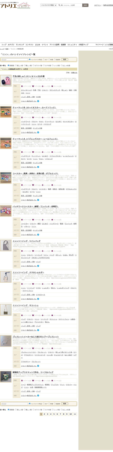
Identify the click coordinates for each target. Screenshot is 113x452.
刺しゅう (65, 90)
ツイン (46, 255)
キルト (41, 121)
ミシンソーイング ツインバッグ (26, 241)
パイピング (47, 124)
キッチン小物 (37, 128)
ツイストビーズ (40, 355)
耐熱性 (47, 384)
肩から (53, 288)
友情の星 (62, 189)
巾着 (34, 90)
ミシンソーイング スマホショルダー (28, 272)
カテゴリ (11, 44)
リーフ (23, 384)
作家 (51, 59)
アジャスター (39, 322)
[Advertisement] (56, 26)
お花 (31, 387)
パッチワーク (25, 121)
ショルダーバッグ (63, 288)
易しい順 (20, 65)
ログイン (97, 5)
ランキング (20, 44)
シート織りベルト (27, 322)
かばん (65, 255)
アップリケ (55, 384)
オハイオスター (68, 121)
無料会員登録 (108, 5)
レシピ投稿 (109, 44)
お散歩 (73, 319)
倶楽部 (63, 44)
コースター (43, 189)
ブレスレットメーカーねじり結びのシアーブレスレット (36, 337)
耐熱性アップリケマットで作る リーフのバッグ (33, 372)
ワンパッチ (68, 224)
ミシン (28, 93)
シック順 (57, 65)
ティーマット (49, 121)
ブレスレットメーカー (28, 352)
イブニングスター (56, 156)
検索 (7, 49)
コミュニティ (72, 44)
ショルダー (46, 288)
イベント (45, 44)
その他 (38, 97)
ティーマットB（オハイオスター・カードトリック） (34, 108)
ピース (40, 124)
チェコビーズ (58, 355)
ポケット (59, 255)
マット (62, 384)
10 (71, 414)
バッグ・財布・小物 (28, 97)
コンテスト (29, 44)
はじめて (59, 121)
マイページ (99, 44)
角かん (47, 322)
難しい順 (29, 65)
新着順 (12, 65)
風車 (49, 189)
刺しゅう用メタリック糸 (64, 352)
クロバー (45, 90)
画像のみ (74, 72)
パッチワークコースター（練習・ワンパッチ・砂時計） (36, 206)
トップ (3, 44)
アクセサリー (28, 355)
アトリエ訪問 (54, 44)
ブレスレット (42, 352)
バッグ (52, 255)
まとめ (37, 44)
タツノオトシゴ (26, 90)
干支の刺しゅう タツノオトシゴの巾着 (29, 76)
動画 (61, 224)
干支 (39, 90)
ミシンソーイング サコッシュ (26, 305)
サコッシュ (53, 319)
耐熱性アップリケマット (35, 384)
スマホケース (40, 295)
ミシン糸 (50, 355)
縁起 (70, 90)
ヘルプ (111, 48)
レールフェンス (68, 156)
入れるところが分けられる (41, 258)
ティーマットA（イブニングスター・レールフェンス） (35, 139)
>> (75, 414)
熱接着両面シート (41, 387)
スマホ (38, 288)
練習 (39, 224)
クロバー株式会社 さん (29, 101)
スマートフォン (28, 290)
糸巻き (55, 189)
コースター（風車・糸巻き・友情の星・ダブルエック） (36, 173)
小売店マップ (83, 44)
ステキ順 (48, 65)
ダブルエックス (71, 189)
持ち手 (71, 255)
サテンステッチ (55, 90)
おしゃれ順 (66, 65)
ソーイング (38, 255)
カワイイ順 (38, 65)
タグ (46, 59)
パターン (27, 226)
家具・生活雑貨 (26, 128)
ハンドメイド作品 (36, 59)
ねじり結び (68, 355)
